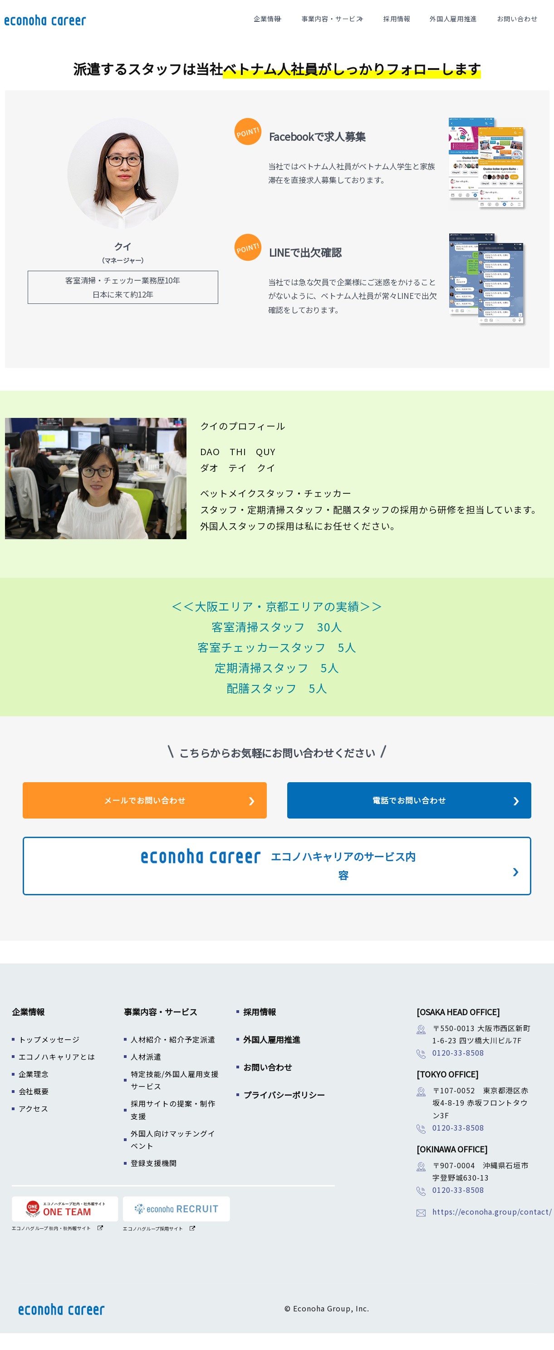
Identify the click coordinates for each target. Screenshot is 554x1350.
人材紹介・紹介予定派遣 (173, 1056)
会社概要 (34, 1107)
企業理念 (34, 1090)
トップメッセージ (49, 1056)
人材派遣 (146, 1073)
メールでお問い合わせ (144, 817)
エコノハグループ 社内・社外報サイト (51, 1244)
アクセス (34, 1125)
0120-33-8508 (458, 1069)
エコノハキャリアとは (57, 1073)
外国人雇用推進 (464, 27)
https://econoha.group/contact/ (492, 1228)
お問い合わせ (520, 27)
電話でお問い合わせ (409, 817)
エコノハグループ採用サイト (153, 1245)
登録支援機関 (154, 1179)
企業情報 (293, 27)
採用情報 (415, 27)
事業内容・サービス (354, 27)
